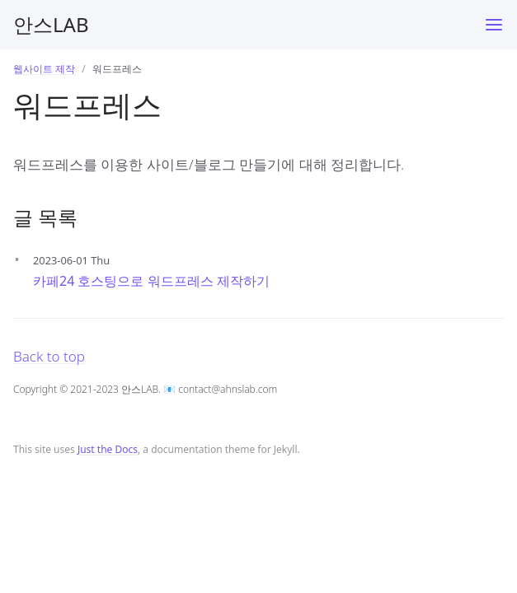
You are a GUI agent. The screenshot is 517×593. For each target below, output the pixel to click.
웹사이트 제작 (44, 69)
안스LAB (51, 24)
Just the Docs (108, 449)
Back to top (49, 356)
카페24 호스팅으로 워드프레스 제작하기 (151, 281)
